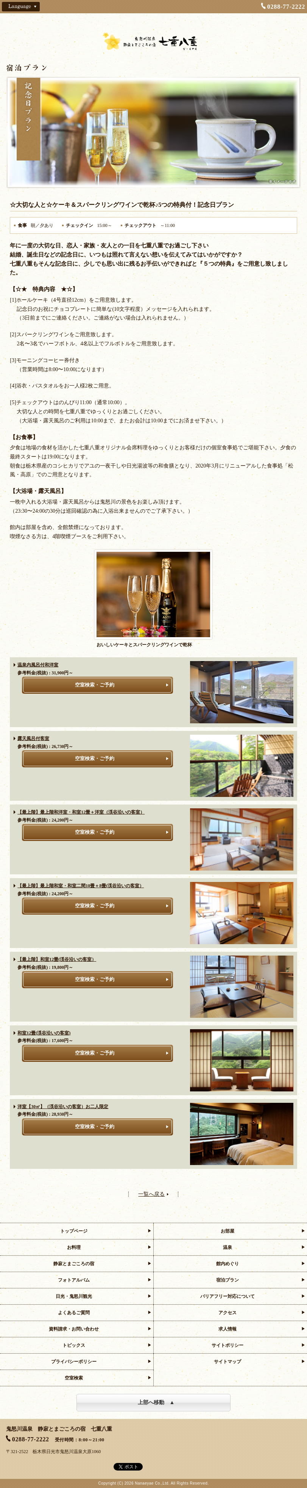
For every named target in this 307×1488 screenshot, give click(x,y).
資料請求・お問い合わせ (74, 1329)
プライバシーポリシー (74, 1361)
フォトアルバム (74, 1280)
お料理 (74, 1247)
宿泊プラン (227, 1280)
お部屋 (227, 1231)
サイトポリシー (227, 1345)
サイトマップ (227, 1361)
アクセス (227, 1312)
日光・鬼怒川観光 (74, 1296)
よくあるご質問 (74, 1312)
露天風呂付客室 (33, 738)
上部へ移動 (151, 1402)
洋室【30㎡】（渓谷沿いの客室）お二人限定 (62, 1106)
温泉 (227, 1247)
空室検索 (74, 1378)
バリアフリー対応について (227, 1296)
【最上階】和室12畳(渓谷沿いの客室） (56, 959)
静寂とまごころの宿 (73, 1263)
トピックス (73, 1345)
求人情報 (227, 1329)
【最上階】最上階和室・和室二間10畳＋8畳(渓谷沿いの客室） (80, 885)
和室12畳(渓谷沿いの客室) (43, 1033)
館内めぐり (227, 1263)
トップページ (73, 1231)
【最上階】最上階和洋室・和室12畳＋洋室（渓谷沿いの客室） (81, 812)
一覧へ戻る (151, 1194)
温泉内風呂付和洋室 (37, 665)
